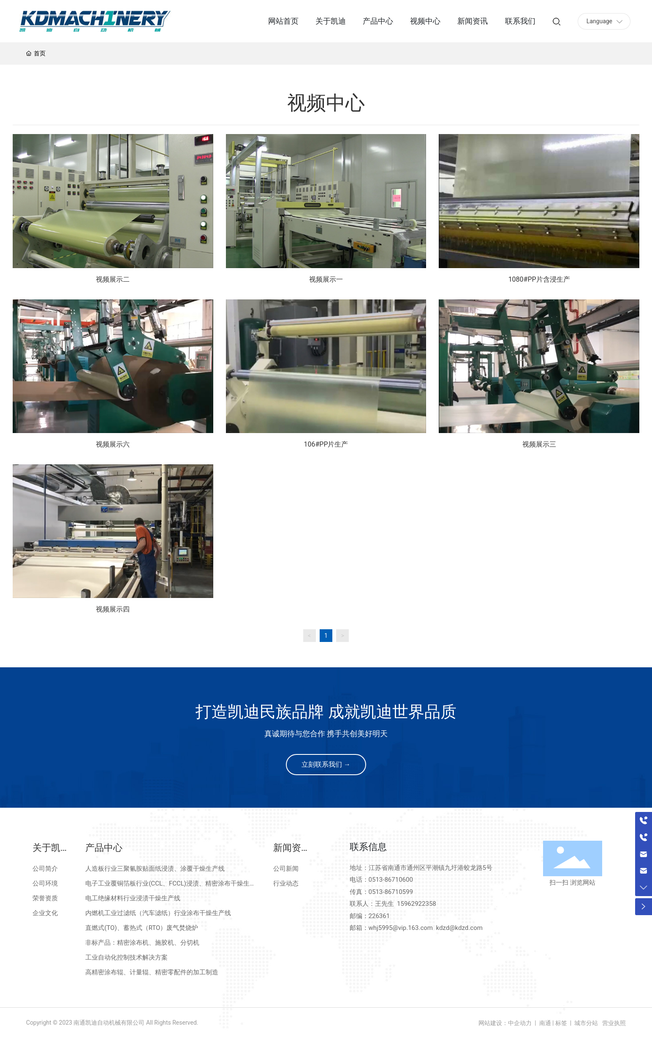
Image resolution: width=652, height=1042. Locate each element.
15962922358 (416, 904)
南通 (544, 1023)
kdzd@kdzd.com (459, 928)
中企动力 (520, 1023)
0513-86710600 (391, 879)
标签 (561, 1023)
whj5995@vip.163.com (401, 928)
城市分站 (586, 1023)
